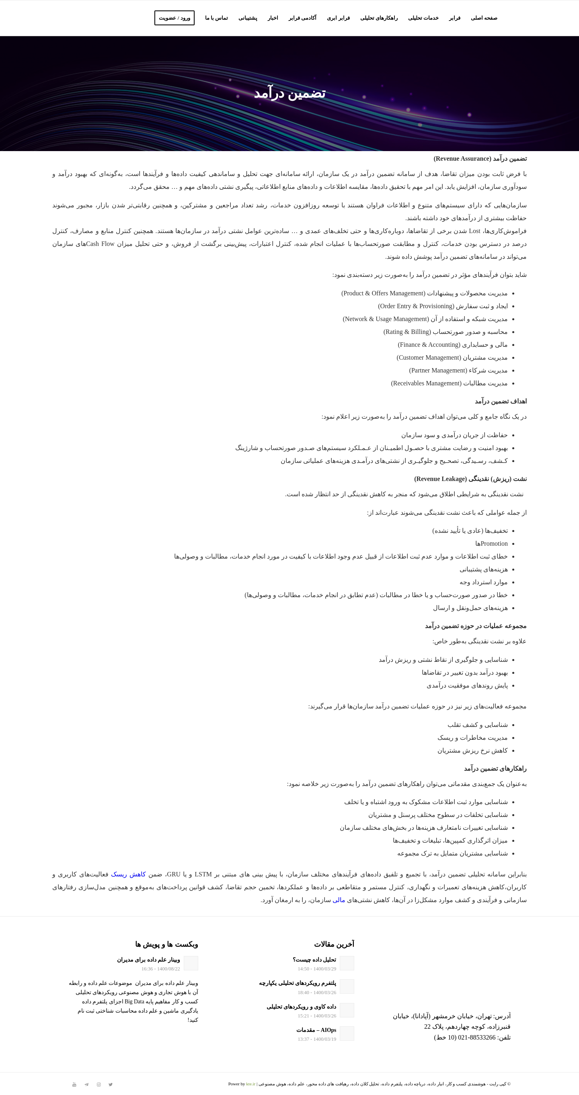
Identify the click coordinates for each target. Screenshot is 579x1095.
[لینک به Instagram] (98, 1085)
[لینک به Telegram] (86, 1085)
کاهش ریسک (128, 874)
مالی (339, 899)
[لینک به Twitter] (111, 1085)
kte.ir (250, 1083)
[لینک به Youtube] (74, 1085)
